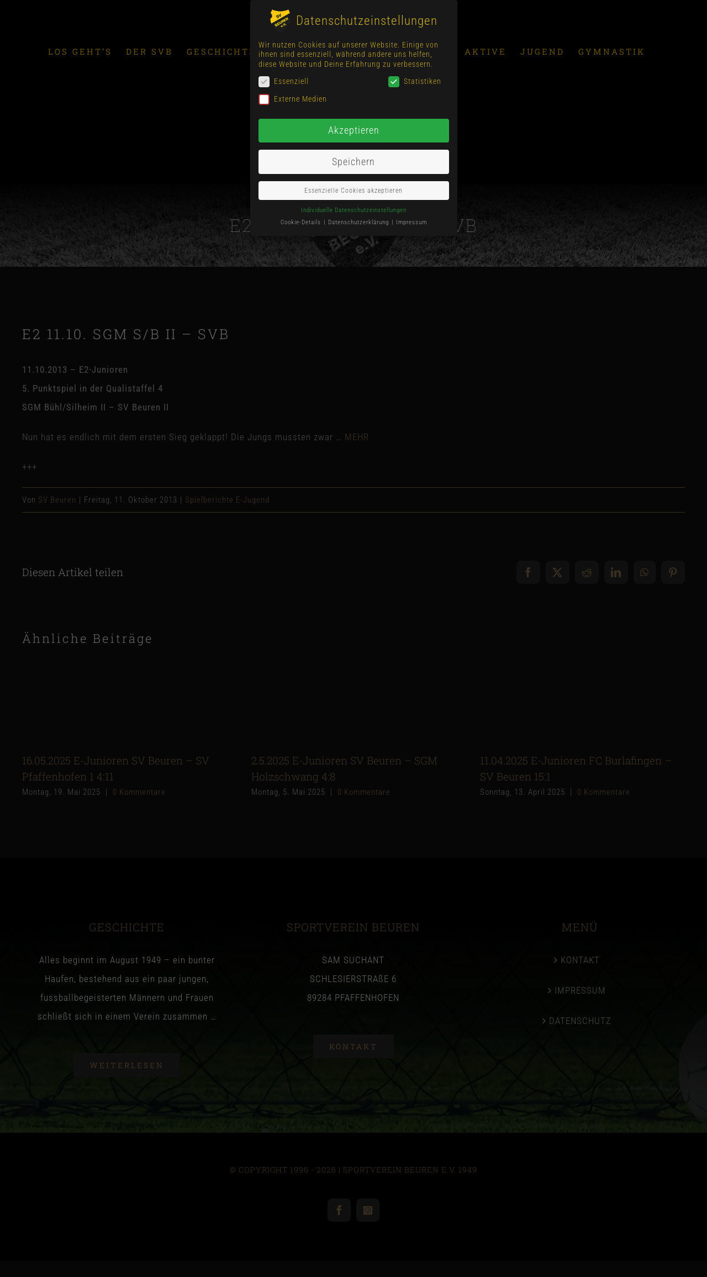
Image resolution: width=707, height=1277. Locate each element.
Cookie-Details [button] (302, 222)
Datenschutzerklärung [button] (359, 222)
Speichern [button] (353, 161)
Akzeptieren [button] (353, 130)
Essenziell (283, 81)
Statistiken (414, 81)
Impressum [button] (411, 222)
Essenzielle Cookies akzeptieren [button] (353, 190)
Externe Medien (292, 99)
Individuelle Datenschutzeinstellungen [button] (354, 209)
